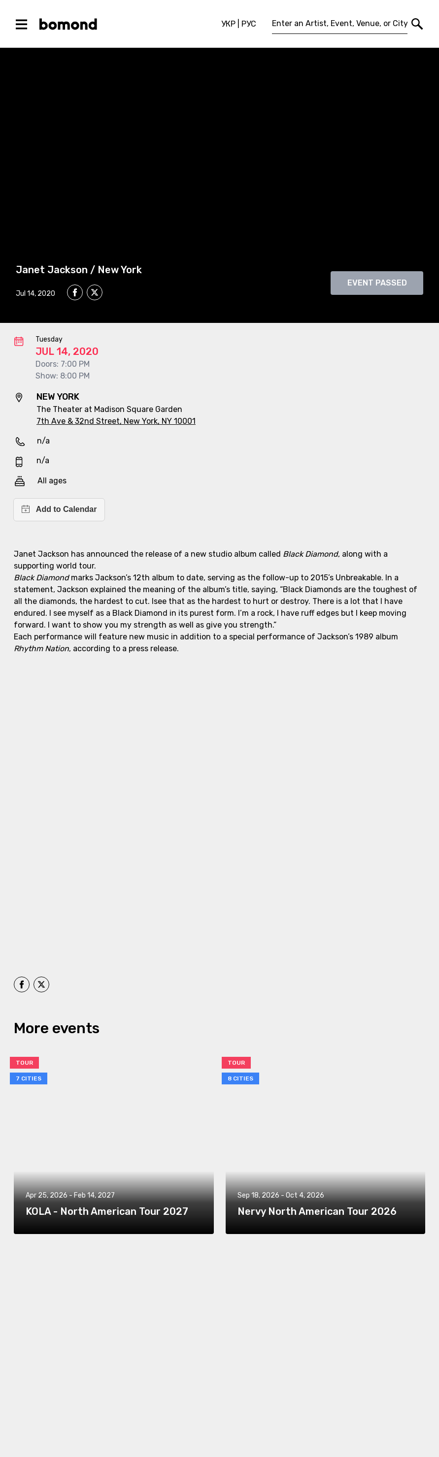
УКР (228, 24)
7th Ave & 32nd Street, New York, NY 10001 (116, 421)
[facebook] (75, 292)
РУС (248, 24)
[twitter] (94, 294)
